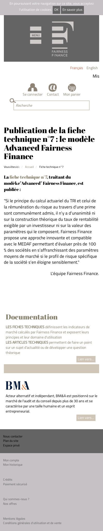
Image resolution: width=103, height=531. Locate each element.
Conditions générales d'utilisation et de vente (32, 522)
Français (76, 67)
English (92, 67)
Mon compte (11, 460)
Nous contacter (12, 436)
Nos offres (10, 503)
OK (56, 9)
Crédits (7, 479)
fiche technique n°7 (28, 177)
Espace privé (11, 445)
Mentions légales (14, 518)
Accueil (29, 166)
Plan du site (10, 440)
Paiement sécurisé (15, 484)
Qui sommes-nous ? (16, 499)
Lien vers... (86, 359)
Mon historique (12, 464)
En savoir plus (72, 9)
